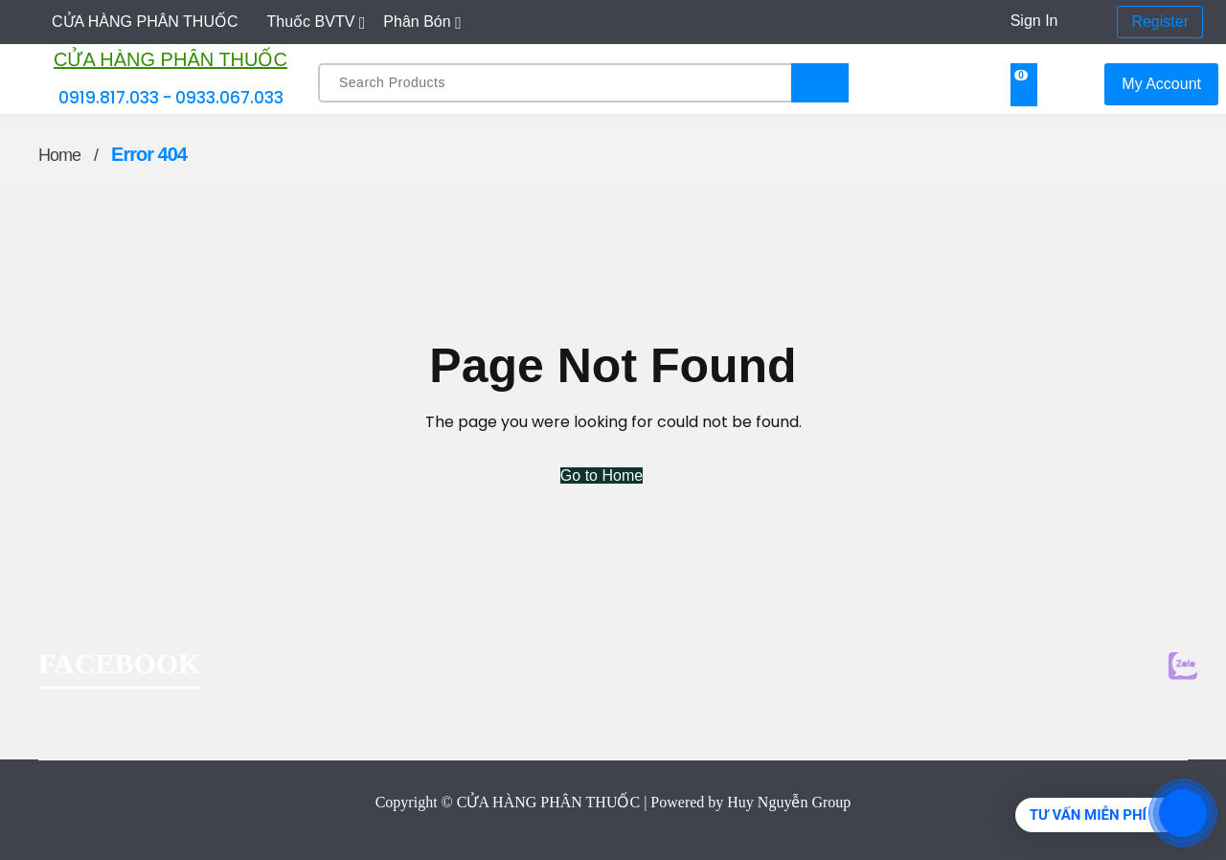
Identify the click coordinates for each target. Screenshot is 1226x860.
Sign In (1034, 20)
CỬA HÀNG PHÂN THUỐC (170, 59)
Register (1160, 21)
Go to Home (601, 475)
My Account (1161, 84)
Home (59, 155)
